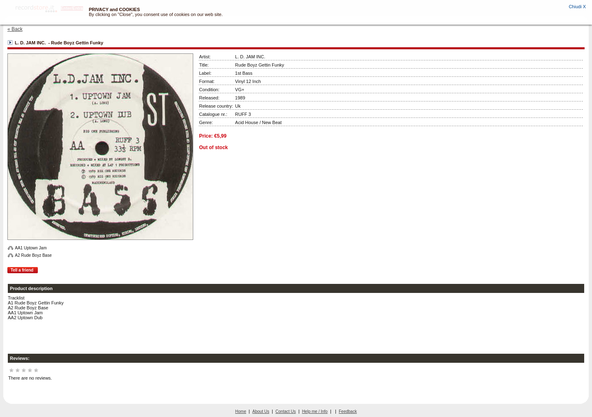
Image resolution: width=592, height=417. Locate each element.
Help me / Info (315, 411)
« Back (15, 29)
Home (240, 411)
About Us (260, 411)
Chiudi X (577, 6)
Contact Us (285, 411)
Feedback (348, 411)
